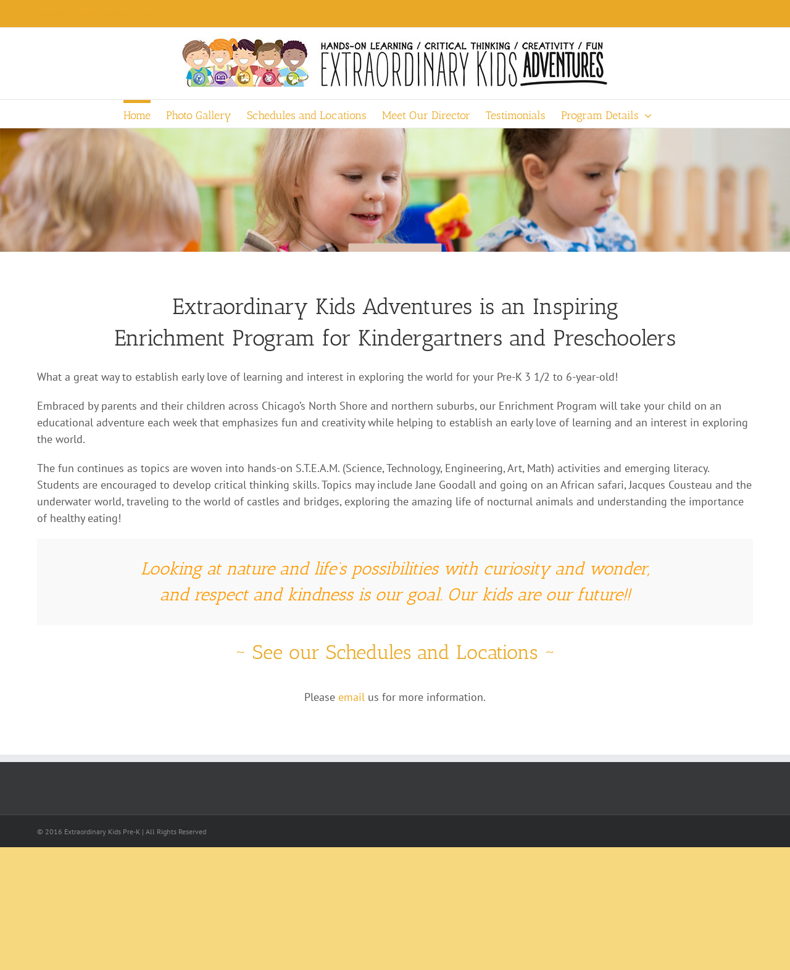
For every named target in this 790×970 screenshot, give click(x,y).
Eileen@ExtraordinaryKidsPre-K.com (94, 13)
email (351, 697)
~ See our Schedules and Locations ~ (395, 652)
